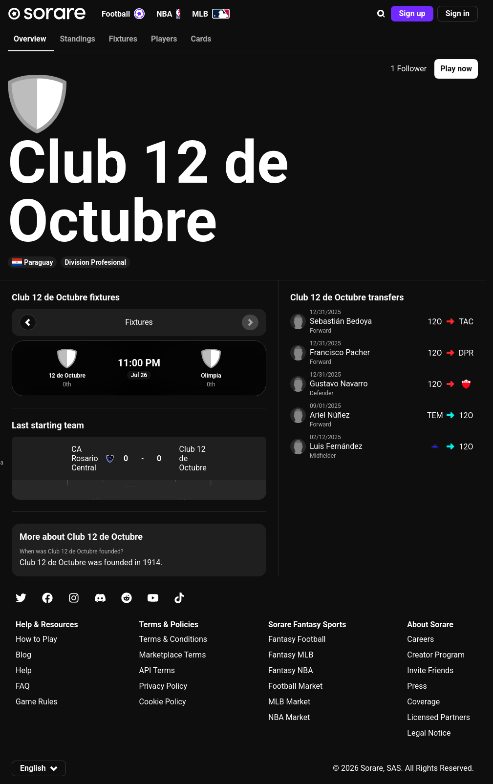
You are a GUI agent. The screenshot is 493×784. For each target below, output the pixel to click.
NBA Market (289, 717)
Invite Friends (430, 670)
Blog (23, 654)
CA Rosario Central (84, 458)
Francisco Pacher (340, 352)
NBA (168, 14)
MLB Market (289, 701)
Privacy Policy (163, 686)
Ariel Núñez (330, 415)
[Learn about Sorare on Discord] (100, 598)
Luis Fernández (336, 446)
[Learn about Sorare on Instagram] (73, 598)
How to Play (36, 639)
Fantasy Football (296, 639)
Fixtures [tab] (123, 38)
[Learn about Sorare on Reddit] (126, 598)
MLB (211, 14)
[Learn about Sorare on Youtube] (153, 598)
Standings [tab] (77, 38)
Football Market (295, 686)
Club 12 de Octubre (193, 458)
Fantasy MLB (290, 654)
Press (417, 686)
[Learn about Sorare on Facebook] (47, 598)
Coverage (423, 701)
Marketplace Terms (172, 654)
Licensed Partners (438, 717)
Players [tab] (164, 38)
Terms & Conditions (173, 639)
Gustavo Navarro (339, 383)
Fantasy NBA (290, 670)
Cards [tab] (201, 38)
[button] (381, 13)
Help (24, 670)
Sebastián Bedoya (341, 321)
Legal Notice (428, 733)
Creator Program (436, 654)
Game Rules (36, 701)
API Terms (157, 670)
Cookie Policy (162, 701)
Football (123, 13)
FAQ (23, 686)
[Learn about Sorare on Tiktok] (179, 598)
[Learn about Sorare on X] (21, 598)
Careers (420, 639)
